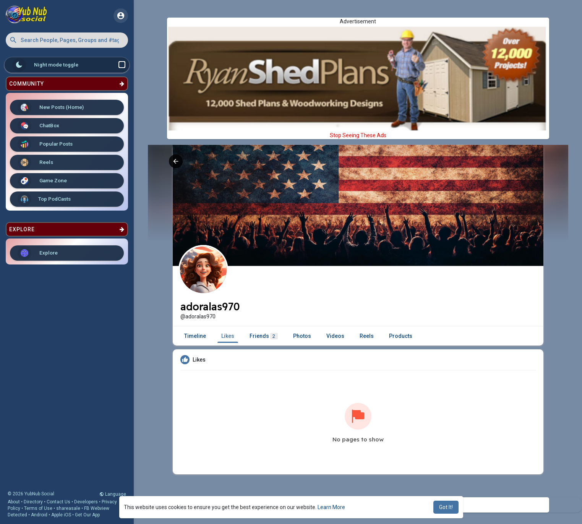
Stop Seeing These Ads (358, 135)
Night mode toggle (68, 65)
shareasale (68, 508)
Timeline (195, 336)
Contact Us (58, 502)
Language (112, 494)
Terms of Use (38, 508)
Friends (264, 336)
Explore (38, 253)
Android (39, 515)
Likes (227, 336)
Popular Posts (45, 144)
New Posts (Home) (51, 107)
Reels (35, 162)
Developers (86, 502)
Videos (335, 336)
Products (400, 336)
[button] (67, 40)
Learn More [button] (331, 507)
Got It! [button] (446, 507)
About (14, 502)
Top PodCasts (44, 199)
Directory (33, 502)
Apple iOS (61, 515)
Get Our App (87, 515)
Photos (302, 336)
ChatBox (38, 126)
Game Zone (42, 181)
